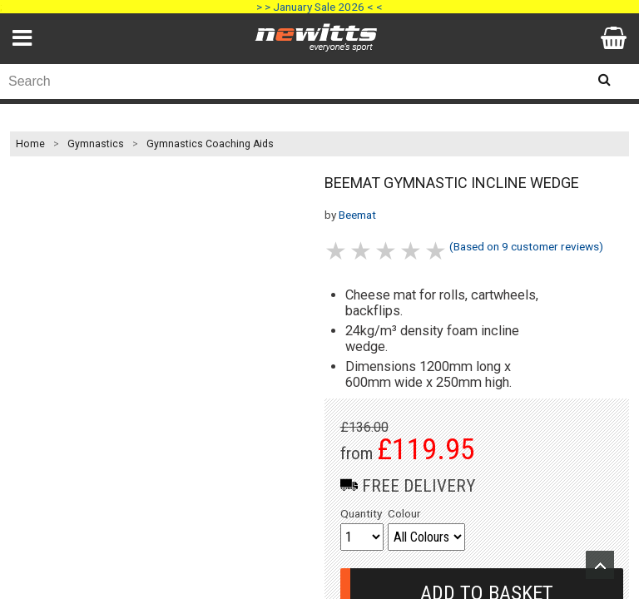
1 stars (336, 250)
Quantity (361, 513)
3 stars (386, 250)
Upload (600, 565)
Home (30, 144)
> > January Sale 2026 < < (319, 6)
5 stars (436, 250)
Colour (404, 513)
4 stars (411, 250)
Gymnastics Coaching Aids (210, 144)
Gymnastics (95, 144)
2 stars (361, 250)
